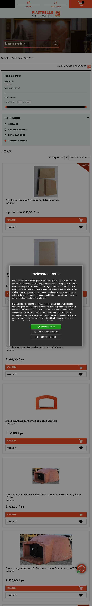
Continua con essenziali (46, 332)
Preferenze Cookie (46, 337)
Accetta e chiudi (46, 326)
